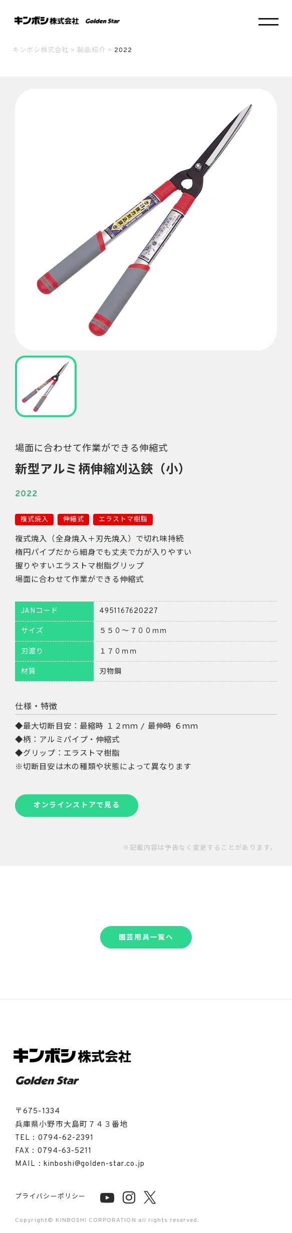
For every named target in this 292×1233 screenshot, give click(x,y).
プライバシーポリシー (50, 1197)
